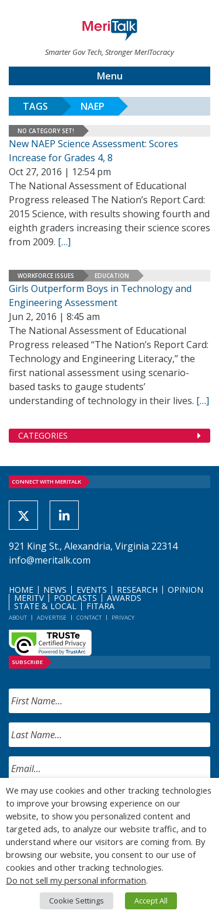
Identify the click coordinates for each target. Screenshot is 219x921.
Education (112, 276)
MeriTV (29, 597)
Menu (110, 75)
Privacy (123, 617)
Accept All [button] (151, 900)
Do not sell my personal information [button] (76, 880)
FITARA (100, 605)
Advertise (52, 617)
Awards (124, 597)
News (55, 589)
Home (21, 589)
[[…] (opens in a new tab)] (202, 400)
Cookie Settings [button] (76, 900)
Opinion (185, 589)
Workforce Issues (46, 276)
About (18, 617)
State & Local (45, 605)
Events (92, 589)
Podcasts (75, 597)
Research (137, 589)
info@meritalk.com (50, 560)
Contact (89, 617)
